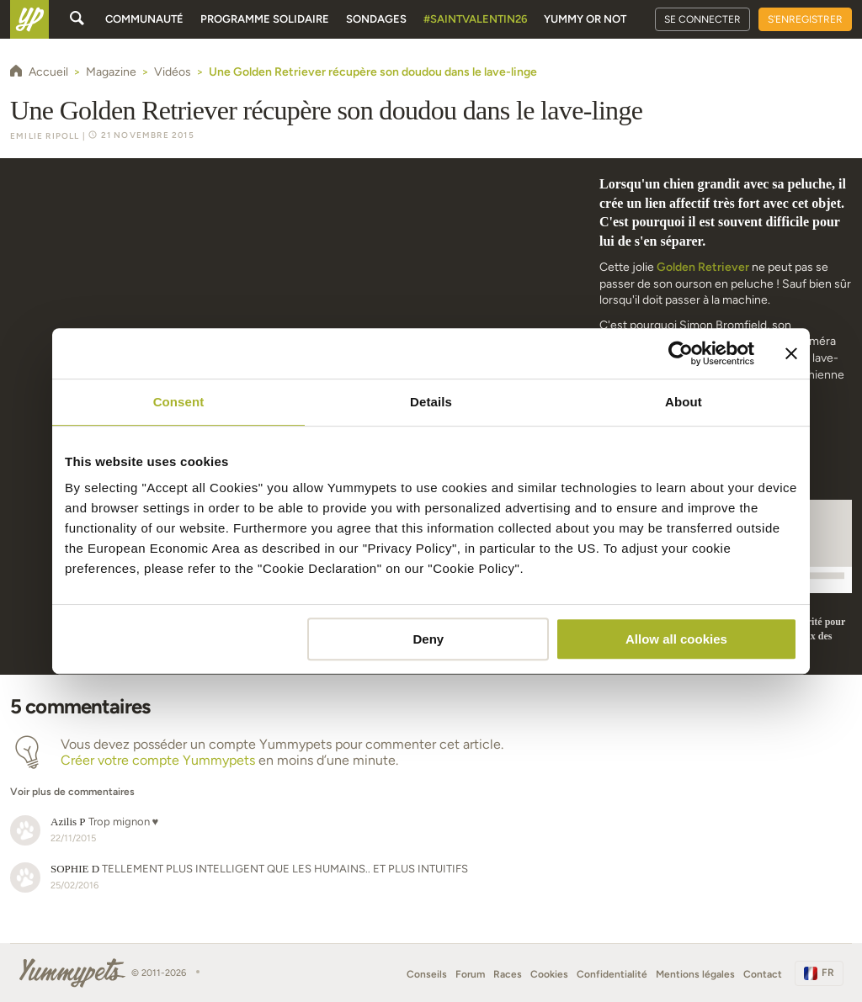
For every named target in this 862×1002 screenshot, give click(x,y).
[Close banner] (791, 353)
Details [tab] (431, 402)
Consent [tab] (179, 402)
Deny (428, 639)
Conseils (427, 974)
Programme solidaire (264, 19)
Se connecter (702, 19)
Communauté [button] (144, 19)
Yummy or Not (585, 19)
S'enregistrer (805, 19)
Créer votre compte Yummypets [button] (158, 760)
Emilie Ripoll (45, 135)
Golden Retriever (703, 267)
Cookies (549, 974)
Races (507, 974)
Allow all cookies (676, 639)
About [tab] (683, 402)
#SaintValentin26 (475, 19)
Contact (762, 974)
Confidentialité (612, 974)
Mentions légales (695, 974)
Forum (470, 974)
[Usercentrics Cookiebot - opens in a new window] (680, 353)
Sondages (376, 19)
